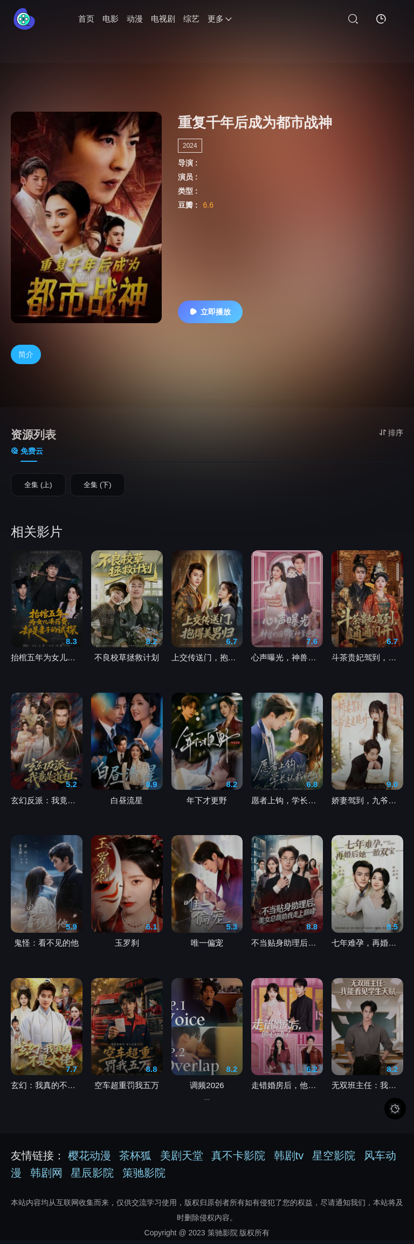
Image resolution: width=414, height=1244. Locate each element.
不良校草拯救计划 (126, 661)
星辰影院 (92, 1177)
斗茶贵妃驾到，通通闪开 (367, 661)
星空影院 (333, 1159)
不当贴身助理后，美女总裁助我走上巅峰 (287, 946)
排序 (391, 432)
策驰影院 (143, 1177)
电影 (110, 18)
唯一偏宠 (207, 946)
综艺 (191, 18)
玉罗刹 (127, 946)
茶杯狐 (135, 1159)
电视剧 (163, 18)
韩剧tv (289, 1159)
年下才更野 (207, 804)
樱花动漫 (89, 1159)
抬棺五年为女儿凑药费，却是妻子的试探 (46, 661)
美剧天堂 (181, 1159)
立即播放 (210, 311)
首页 (86, 18)
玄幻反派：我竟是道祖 (46, 804)
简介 (25, 354)
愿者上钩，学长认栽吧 (287, 804)
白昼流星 (127, 804)
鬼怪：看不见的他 (46, 946)
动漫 (135, 18)
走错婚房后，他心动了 (287, 1088)
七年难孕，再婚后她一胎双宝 (367, 946)
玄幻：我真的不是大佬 (46, 1088)
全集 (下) (97, 487)
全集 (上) (38, 487)
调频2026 (207, 1088)
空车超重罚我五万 (126, 1088)
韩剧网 (46, 1177)
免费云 (27, 451)
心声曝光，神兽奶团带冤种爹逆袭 (287, 661)
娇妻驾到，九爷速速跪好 (367, 804)
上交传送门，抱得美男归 (207, 661)
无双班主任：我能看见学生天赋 (367, 1088)
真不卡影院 (238, 1159)
